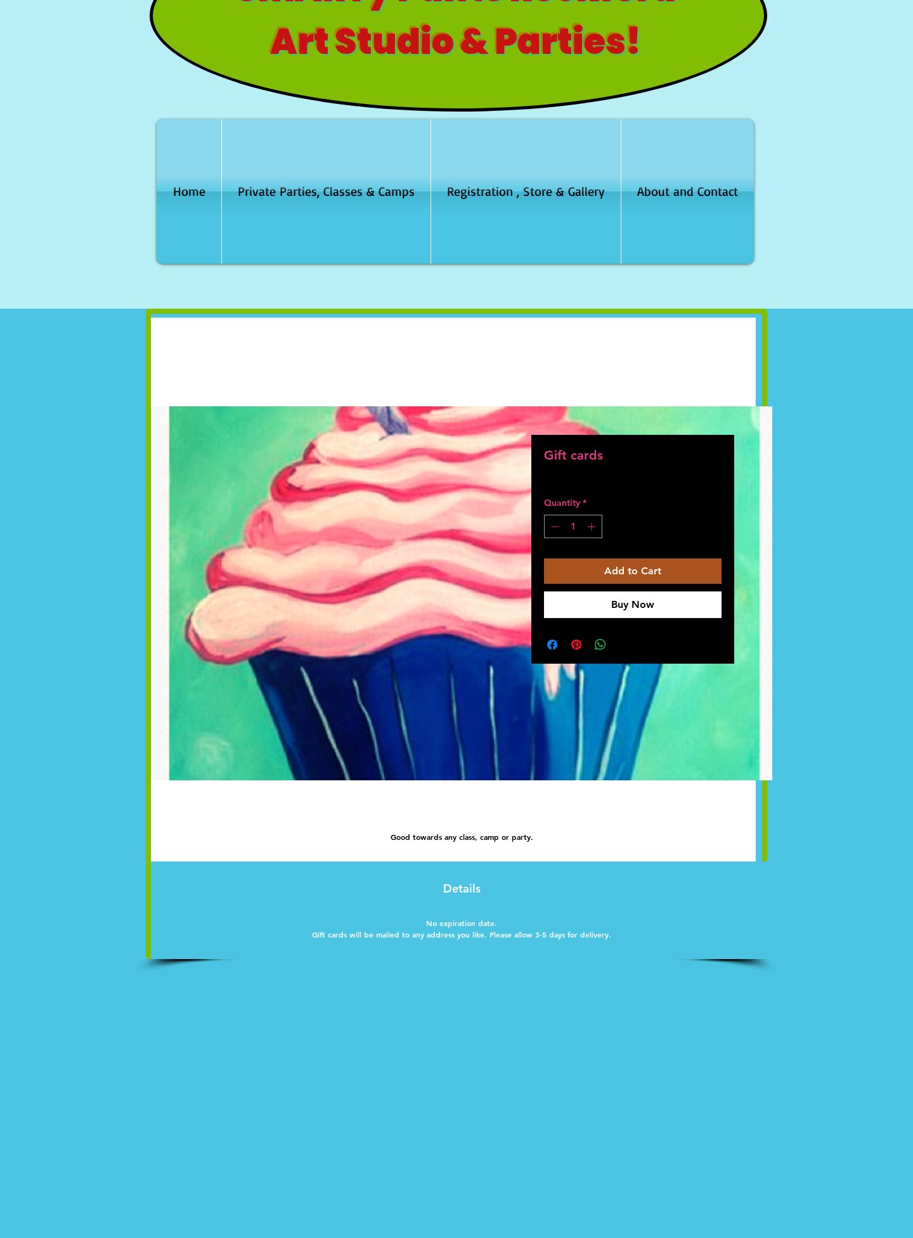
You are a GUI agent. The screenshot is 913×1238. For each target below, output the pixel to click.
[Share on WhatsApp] (600, 644)
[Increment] (592, 526)
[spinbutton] (573, 526)
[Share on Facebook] (552, 644)
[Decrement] (554, 526)
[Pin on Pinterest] (576, 644)
